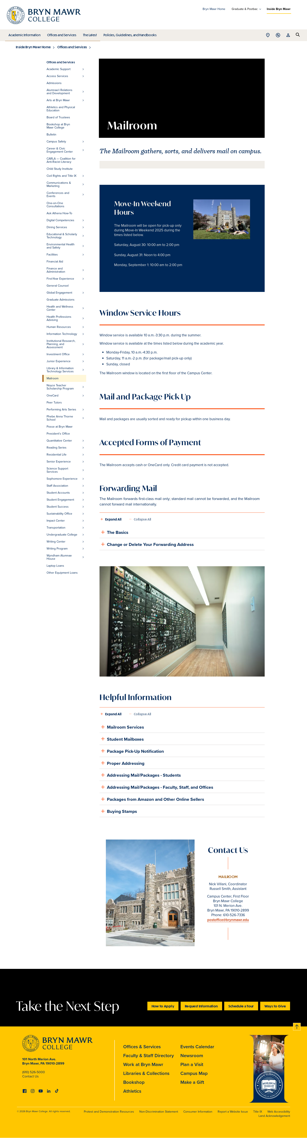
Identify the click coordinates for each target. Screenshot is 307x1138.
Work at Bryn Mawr (143, 1064)
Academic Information (24, 34)
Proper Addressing (122, 763)
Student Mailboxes (122, 738)
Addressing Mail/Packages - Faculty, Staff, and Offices (156, 787)
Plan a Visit (191, 1064)
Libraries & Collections (146, 1073)
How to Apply (163, 1006)
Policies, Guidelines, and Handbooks (128, 34)
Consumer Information (197, 1111)
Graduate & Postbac (245, 9)
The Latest (89, 34)
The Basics (114, 532)
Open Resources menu (288, 35)
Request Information (201, 1006)
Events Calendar (197, 1046)
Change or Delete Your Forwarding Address (147, 544)
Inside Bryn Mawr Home (33, 47)
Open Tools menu (278, 35)
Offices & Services (142, 1046)
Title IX (257, 1111)
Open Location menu (267, 35)
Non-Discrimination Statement (158, 1111)
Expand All (113, 519)
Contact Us (30, 1076)
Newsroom (191, 1055)
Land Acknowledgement (274, 1116)
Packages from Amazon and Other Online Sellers (152, 799)
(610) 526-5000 (33, 1072)
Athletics (132, 1091)
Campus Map (194, 1073)
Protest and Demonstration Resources (109, 1111)
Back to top (297, 1026)
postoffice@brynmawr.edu (228, 920)
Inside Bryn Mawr (278, 9)
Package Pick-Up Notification (132, 750)
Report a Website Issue (233, 1111)
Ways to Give (275, 1006)
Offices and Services (61, 34)
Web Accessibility (278, 1111)
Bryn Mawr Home (214, 9)
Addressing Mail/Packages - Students (140, 775)
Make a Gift (192, 1082)
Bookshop (134, 1082)
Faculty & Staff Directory (148, 1055)
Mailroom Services (122, 727)
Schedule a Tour (241, 1006)
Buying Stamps (118, 811)
